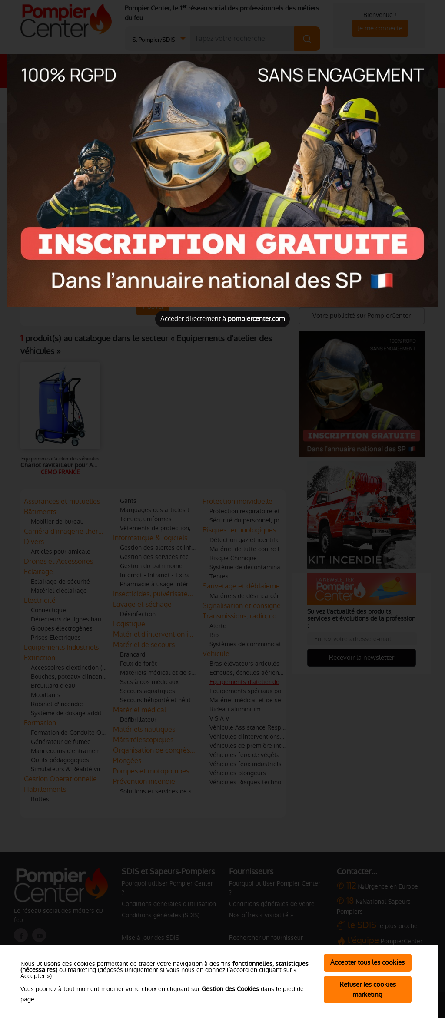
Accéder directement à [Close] (222, 318)
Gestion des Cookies (230, 989)
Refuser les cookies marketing (367, 989)
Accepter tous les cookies (367, 962)
